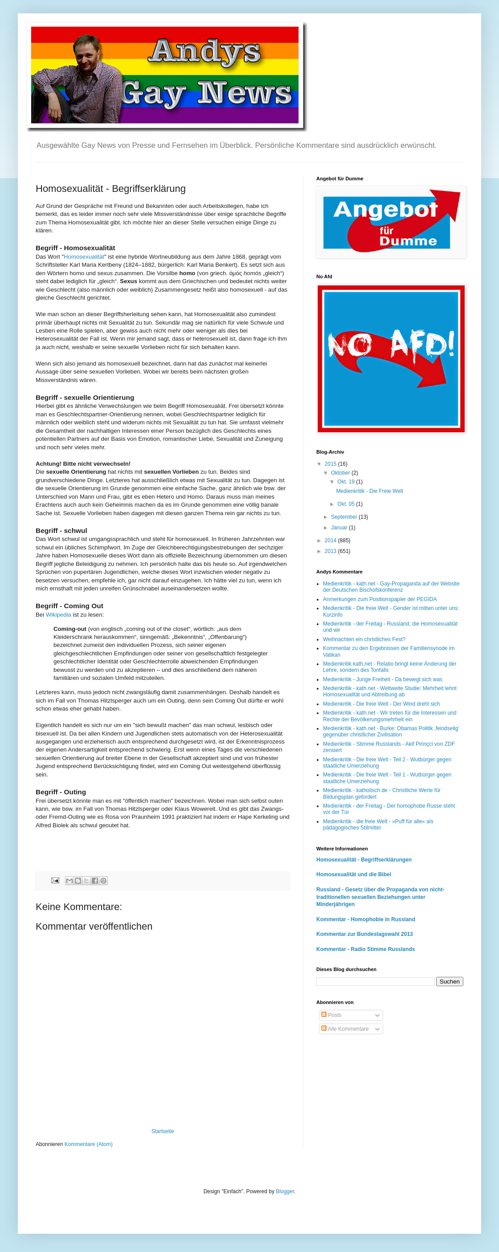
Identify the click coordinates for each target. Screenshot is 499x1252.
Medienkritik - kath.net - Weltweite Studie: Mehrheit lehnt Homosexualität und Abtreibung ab (390, 691)
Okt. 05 (346, 504)
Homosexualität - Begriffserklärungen (364, 860)
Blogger (285, 1191)
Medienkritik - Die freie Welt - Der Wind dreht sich (381, 704)
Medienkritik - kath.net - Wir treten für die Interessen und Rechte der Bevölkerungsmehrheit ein (389, 716)
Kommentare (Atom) (89, 1144)
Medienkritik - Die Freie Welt (369, 491)
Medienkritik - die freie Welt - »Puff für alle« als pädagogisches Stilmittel (378, 824)
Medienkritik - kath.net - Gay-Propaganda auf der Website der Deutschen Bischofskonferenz (391, 587)
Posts (331, 1015)
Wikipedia (58, 614)
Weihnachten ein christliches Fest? (364, 639)
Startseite (162, 1131)
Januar (340, 527)
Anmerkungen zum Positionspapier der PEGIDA (380, 599)
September (345, 517)
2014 (331, 540)
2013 (331, 551)
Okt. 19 (346, 482)
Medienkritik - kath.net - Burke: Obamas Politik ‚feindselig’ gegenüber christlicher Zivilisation (391, 731)
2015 (331, 464)
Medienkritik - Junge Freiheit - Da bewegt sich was (382, 679)
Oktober (341, 473)
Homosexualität (84, 256)
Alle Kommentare (345, 1029)
